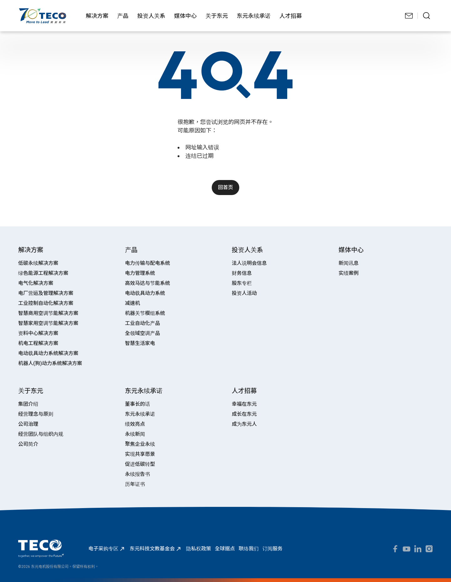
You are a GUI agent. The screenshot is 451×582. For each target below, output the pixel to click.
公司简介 (28, 444)
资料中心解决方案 (38, 333)
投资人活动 (244, 293)
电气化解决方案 (35, 283)
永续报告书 (137, 474)
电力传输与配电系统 (147, 263)
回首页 (225, 187)
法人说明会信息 (249, 263)
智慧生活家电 (140, 343)
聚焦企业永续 (140, 444)
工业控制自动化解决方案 (45, 303)
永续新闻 (135, 434)
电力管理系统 (140, 273)
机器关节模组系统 (145, 313)
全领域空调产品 (142, 333)
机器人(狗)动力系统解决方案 (50, 363)
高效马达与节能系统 (147, 283)
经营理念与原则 (35, 414)
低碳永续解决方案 (38, 263)
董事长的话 (137, 404)
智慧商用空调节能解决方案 (48, 313)
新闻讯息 (349, 263)
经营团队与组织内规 (40, 434)
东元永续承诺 (140, 414)
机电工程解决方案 (38, 343)
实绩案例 (349, 273)
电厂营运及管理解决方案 (45, 293)
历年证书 (135, 484)
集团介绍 (28, 404)
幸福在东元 (244, 404)
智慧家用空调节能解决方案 (48, 323)
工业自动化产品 (142, 323)
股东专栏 (242, 283)
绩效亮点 (135, 424)
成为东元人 (244, 424)
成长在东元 (244, 414)
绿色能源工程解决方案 (43, 273)
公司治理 (28, 424)
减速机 (132, 303)
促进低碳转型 (140, 464)
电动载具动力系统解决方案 (48, 353)
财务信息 (242, 273)
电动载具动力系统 (145, 293)
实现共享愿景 (140, 454)
